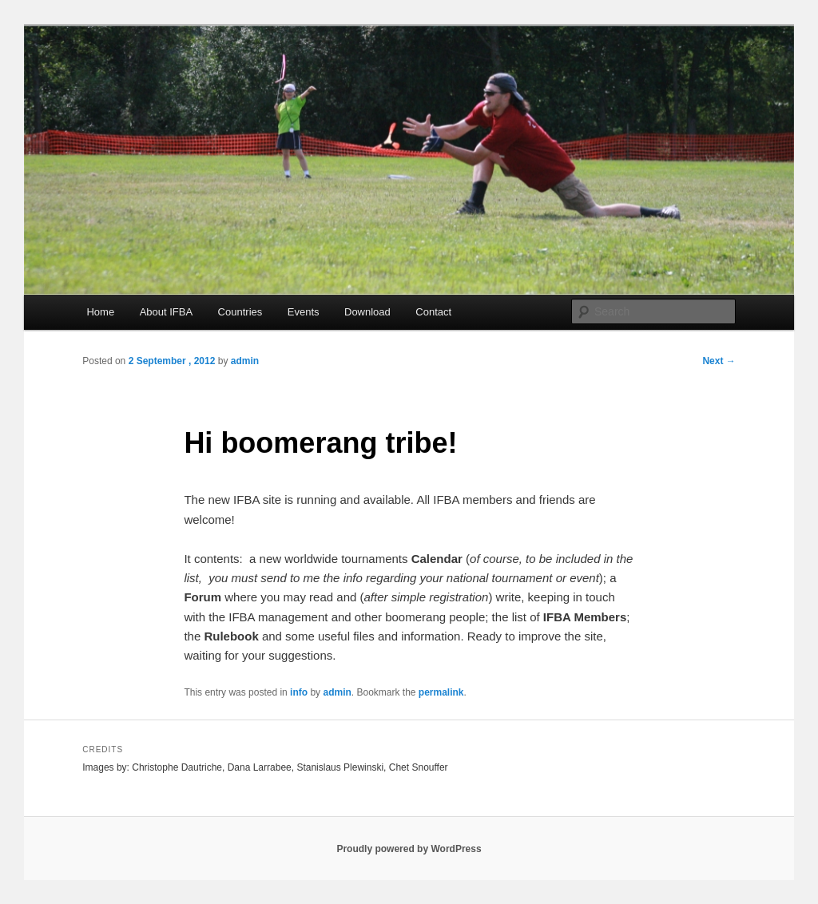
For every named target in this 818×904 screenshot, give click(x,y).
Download (367, 312)
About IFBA (166, 312)
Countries (240, 312)
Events (304, 312)
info (299, 692)
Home (100, 312)
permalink (441, 692)
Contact (433, 312)
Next (718, 361)
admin (245, 361)
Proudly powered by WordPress (408, 848)
